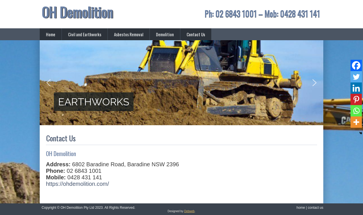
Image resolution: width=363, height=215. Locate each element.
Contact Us (196, 34)
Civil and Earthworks (84, 34)
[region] (181, 82)
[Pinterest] (356, 99)
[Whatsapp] (356, 110)
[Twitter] (356, 76)
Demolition (165, 34)
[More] (356, 122)
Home (50, 34)
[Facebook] (356, 65)
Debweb (189, 211)
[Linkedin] (356, 88)
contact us (315, 208)
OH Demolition (77, 12)
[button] (48, 82)
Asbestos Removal (128, 34)
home (300, 208)
